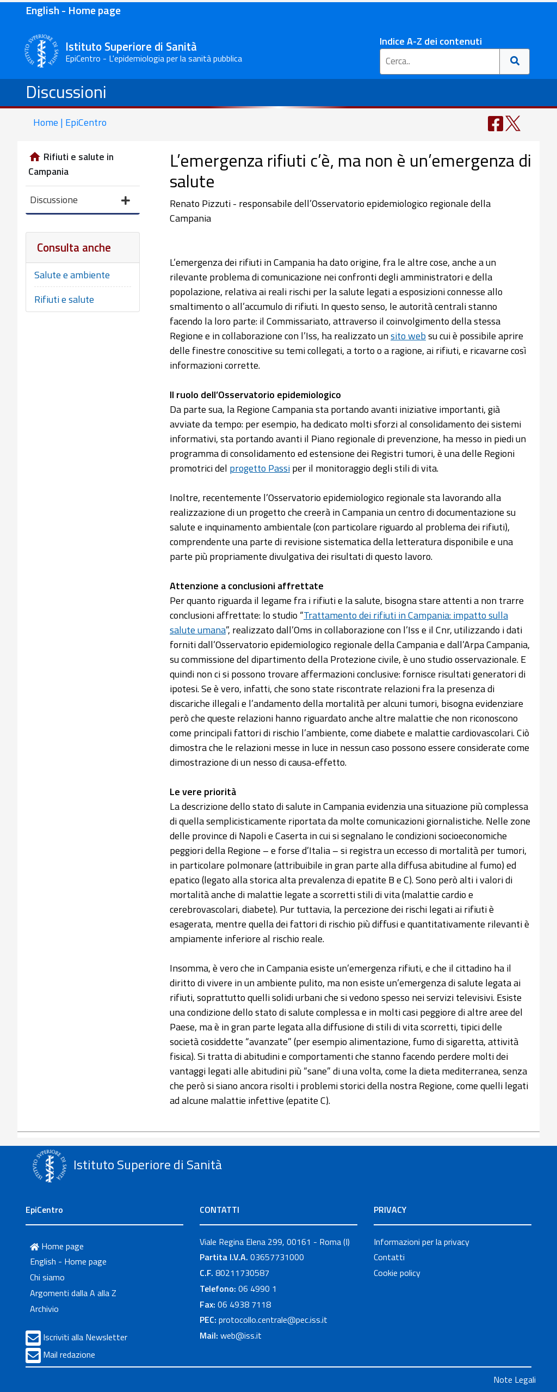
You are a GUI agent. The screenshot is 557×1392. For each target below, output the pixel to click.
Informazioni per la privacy (421, 1241)
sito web (408, 335)
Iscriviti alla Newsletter (85, 1337)
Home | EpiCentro (70, 122)
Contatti (389, 1256)
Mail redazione (69, 1354)
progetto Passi (260, 468)
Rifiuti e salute (64, 299)
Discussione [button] (80, 200)
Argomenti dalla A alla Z (73, 1292)
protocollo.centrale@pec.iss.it (273, 1319)
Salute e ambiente (72, 274)
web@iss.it (241, 1335)
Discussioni (66, 91)
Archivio (44, 1308)
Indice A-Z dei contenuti (431, 41)
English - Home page (73, 10)
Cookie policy (397, 1272)
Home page (57, 1246)
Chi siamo (47, 1277)
